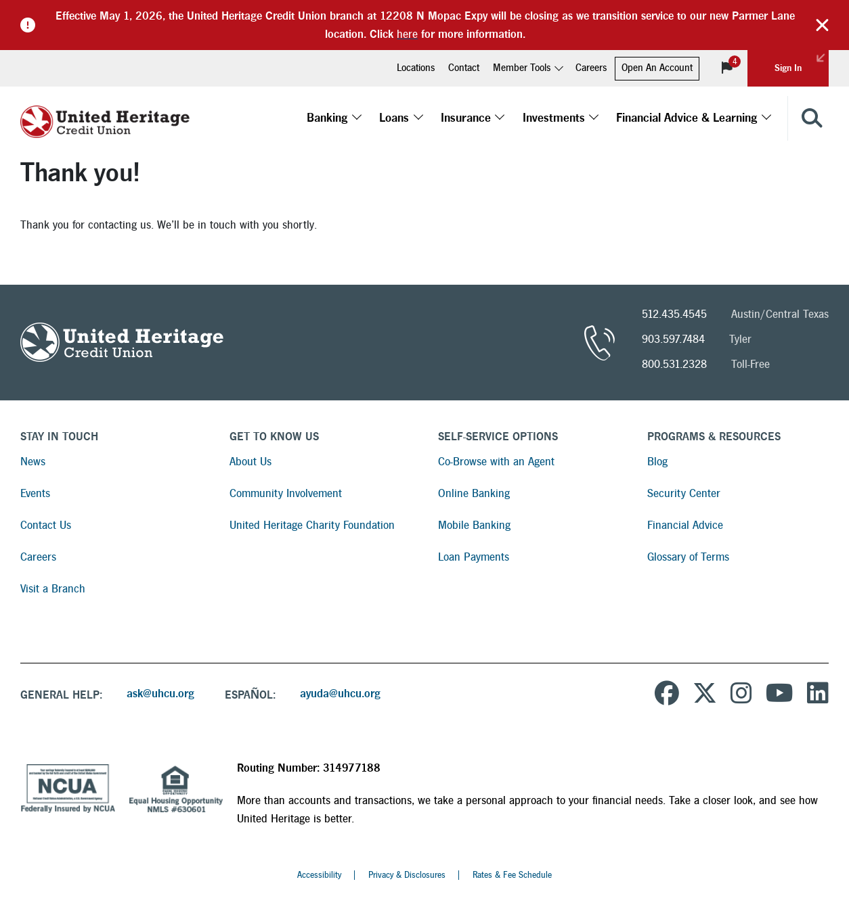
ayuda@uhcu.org (340, 693)
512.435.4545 (674, 314)
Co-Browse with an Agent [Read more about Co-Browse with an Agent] (496, 461)
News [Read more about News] (32, 461)
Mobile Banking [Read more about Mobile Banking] (474, 525)
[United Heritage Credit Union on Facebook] (667, 695)
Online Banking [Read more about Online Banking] (474, 493)
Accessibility (319, 875)
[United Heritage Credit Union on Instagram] (741, 695)
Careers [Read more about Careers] (38, 557)
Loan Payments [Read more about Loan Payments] (473, 557)
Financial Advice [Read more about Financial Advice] (685, 525)
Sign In (802, 61)
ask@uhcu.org (160, 693)
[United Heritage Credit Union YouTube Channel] (779, 695)
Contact (463, 68)
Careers (591, 68)
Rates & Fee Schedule (512, 875)
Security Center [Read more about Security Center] (683, 493)
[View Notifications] (727, 68)
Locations (416, 68)
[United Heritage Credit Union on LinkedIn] (818, 695)
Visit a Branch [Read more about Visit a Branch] (52, 588)
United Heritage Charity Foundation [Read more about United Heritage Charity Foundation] (312, 525)
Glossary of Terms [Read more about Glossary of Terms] (688, 557)
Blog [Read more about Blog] (657, 461)
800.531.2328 (674, 364)
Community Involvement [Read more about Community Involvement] (286, 493)
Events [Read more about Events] (35, 493)
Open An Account (657, 68)
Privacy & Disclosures (406, 875)
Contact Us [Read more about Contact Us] (45, 525)
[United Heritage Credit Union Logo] (105, 118)
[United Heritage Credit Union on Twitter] (705, 695)
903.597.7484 (673, 339)
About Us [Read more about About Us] (250, 461)
